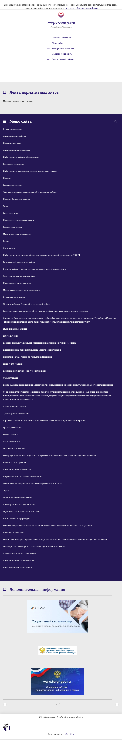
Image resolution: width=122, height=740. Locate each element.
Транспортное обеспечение (16, 413)
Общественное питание (14, 297)
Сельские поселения (61, 38)
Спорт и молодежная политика (17, 498)
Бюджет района (10, 434)
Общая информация (12, 129)
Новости (7, 178)
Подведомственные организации (18, 220)
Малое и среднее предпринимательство (21, 290)
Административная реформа (16, 150)
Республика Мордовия (61, 27)
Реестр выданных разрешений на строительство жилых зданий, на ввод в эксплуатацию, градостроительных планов (58, 385)
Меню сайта (57, 43)
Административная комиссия (17, 470)
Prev (5, 704)
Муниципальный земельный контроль (21, 512)
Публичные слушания (13, 533)
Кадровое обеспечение (13, 164)
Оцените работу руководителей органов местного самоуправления (34, 269)
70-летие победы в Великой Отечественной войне (26, 304)
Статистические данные (14, 406)
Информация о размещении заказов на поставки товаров (30, 171)
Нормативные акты (12, 143)
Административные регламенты (18, 561)
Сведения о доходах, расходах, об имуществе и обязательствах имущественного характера (45, 311)
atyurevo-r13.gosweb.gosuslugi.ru (82, 8)
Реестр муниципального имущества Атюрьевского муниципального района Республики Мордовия (49, 456)
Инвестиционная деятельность (17, 568)
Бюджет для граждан (13, 364)
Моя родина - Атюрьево (14, 449)
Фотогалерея (9, 248)
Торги (6, 491)
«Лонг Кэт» (69, 734)
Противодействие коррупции (17, 283)
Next (117, 704)
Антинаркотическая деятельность (19, 505)
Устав (5, 206)
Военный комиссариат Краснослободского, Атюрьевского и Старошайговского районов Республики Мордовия (55, 540)
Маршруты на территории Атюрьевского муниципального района (34, 547)
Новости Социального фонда (16, 199)
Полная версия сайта (61, 54)
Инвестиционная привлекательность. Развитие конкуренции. (32, 350)
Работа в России (10, 336)
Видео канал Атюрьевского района (19, 262)
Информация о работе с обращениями (21, 157)
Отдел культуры (10, 378)
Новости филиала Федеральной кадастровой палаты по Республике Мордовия (39, 343)
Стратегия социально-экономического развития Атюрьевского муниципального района (44, 420)
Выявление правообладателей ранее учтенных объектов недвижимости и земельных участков (47, 526)
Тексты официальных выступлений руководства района (29, 192)
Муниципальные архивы (15, 329)
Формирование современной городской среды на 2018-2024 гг (32, 484)
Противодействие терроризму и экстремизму (24, 371)
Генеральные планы (12, 227)
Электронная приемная (63, 48)
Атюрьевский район (61, 23)
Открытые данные (11, 441)
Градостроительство (12, 427)
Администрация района (14, 136)
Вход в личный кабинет (63, 59)
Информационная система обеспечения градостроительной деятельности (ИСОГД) (42, 255)
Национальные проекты (14, 463)
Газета (6, 241)
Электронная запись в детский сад (19, 276)
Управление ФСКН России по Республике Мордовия (27, 357)
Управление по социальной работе (19, 554)
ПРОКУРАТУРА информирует (16, 519)
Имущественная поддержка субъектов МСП (23, 477)
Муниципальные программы (17, 234)
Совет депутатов (10, 213)
